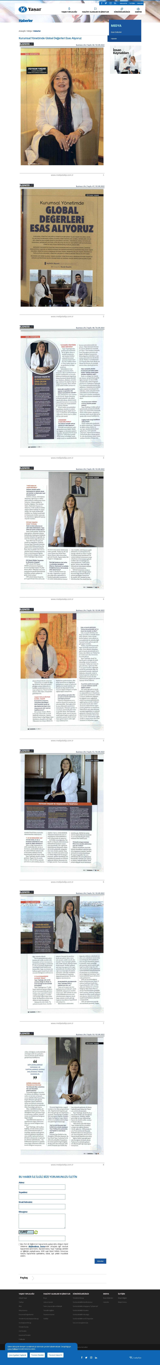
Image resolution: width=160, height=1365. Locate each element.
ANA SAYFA (123, 3)
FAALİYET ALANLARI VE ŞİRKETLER (95, 10)
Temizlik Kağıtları (48, 1310)
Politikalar (22, 1339)
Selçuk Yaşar (23, 1298)
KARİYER (138, 10)
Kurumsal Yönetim (24, 1335)
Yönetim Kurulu (23, 1327)
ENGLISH (140, 3)
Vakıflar (45, 1318)
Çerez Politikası (13, 1349)
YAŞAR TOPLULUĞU (69, 10)
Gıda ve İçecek (48, 1302)
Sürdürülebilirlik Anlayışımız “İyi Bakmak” (85, 1306)
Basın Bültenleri (116, 32)
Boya (45, 1298)
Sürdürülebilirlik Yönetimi (80, 1310)
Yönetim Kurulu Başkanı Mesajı (28, 1318)
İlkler (20, 1306)
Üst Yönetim (22, 1331)
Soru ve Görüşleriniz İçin (80, 1323)
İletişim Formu (122, 1302)
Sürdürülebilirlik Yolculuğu (81, 1314)
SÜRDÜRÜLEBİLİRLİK (122, 10)
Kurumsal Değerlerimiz (26, 1314)
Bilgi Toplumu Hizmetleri (80, 1347)
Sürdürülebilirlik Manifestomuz (82, 1302)
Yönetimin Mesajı (78, 1298)
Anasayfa (22, 31)
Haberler (114, 38)
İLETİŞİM (132, 3)
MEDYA (116, 26)
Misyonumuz (23, 1310)
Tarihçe (21, 1302)
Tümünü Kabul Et (55, 1355)
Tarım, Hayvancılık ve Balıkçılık (52, 1306)
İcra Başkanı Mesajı (25, 1323)
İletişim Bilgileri (122, 1298)
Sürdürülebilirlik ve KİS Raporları (83, 1318)
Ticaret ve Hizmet (48, 1314)
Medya (29, 31)
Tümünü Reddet (37, 1355)
